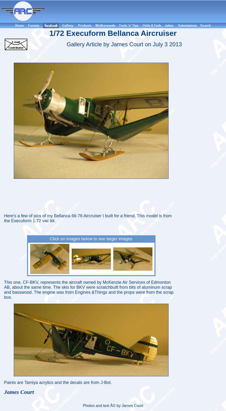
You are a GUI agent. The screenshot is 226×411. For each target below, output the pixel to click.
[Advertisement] (136, 11)
